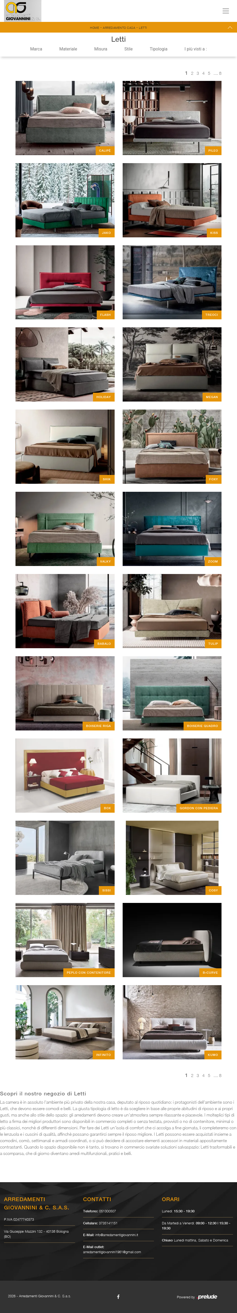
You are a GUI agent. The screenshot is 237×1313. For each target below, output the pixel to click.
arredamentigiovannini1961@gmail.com (112, 1252)
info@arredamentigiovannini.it (116, 1235)
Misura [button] (100, 49)
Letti (143, 27)
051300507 (107, 1211)
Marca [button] (36, 49)
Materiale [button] (68, 49)
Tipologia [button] (158, 49)
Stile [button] (128, 49)
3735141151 (108, 1223)
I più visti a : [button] (196, 49)
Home (94, 27)
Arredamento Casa (119, 27)
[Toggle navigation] (226, 11)
